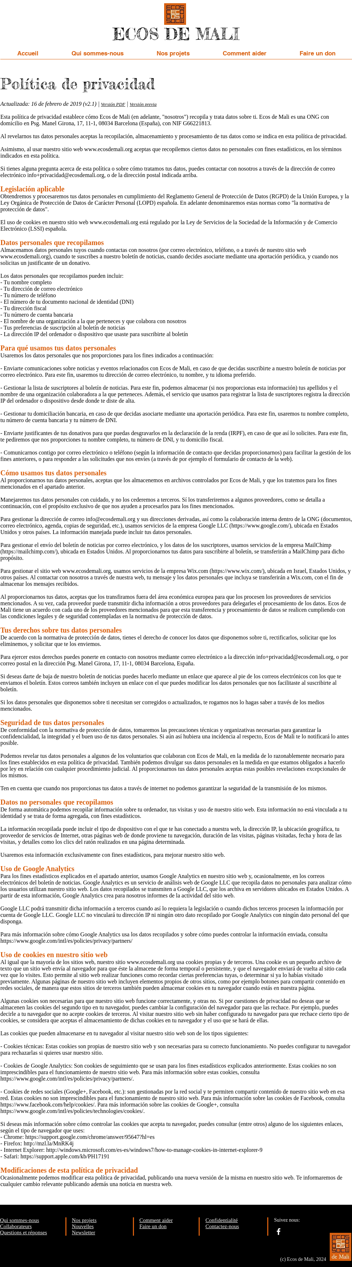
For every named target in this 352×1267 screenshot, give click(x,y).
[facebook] (278, 1231)
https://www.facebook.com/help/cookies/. (48, 1104)
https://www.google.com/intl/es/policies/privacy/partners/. (67, 1079)
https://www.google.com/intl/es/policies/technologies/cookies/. (72, 1111)
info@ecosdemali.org (110, 519)
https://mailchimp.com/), (30, 551)
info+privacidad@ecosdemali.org (65, 175)
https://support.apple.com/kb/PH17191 (65, 1156)
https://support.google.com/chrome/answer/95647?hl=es (89, 1137)
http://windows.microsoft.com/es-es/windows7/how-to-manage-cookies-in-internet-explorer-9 (154, 1150)
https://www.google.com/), (262, 525)
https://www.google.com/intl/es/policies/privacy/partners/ (66, 941)
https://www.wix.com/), (239, 571)
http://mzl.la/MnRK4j (49, 1143)
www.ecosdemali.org (108, 149)
